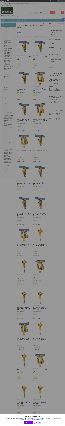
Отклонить (38, 422)
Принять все (28, 422)
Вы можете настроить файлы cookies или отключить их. (32, 419)
